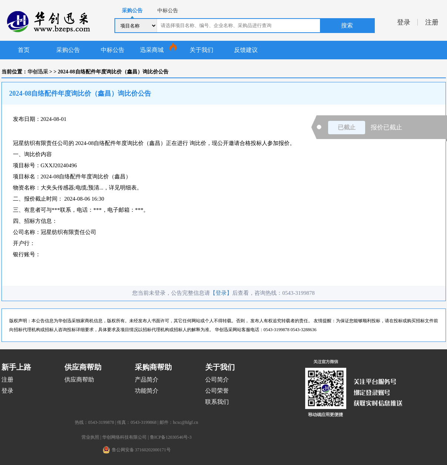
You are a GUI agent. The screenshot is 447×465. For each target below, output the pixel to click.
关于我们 (201, 50)
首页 (24, 50)
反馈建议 (246, 50)
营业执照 (90, 437)
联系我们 (217, 402)
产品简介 (147, 379)
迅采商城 (152, 50)
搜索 (347, 25)
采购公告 (68, 50)
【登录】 (221, 293)
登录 (403, 22)
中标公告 (112, 50)
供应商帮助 (79, 379)
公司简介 (217, 379)
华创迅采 (37, 72)
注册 (431, 22)
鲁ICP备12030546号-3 (171, 437)
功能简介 (147, 391)
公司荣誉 (217, 391)
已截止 (347, 127)
